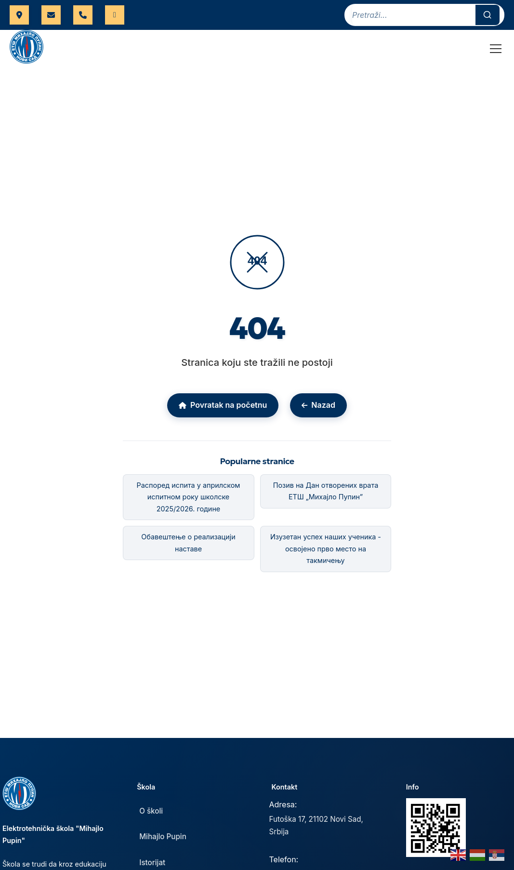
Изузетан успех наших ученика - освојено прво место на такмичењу (325, 548)
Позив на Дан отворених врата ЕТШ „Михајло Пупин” (325, 491)
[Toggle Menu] (495, 49)
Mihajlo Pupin (162, 836)
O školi (151, 811)
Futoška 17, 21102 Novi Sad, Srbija (316, 825)
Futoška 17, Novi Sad (19, 15)
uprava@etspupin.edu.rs (51, 15)
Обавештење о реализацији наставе (188, 542)
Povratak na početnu (223, 405)
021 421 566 (83, 15)
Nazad (318, 405)
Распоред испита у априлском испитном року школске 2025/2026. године (188, 497)
